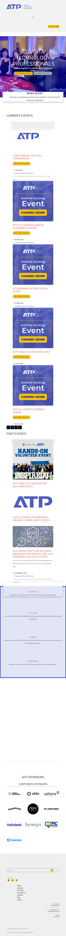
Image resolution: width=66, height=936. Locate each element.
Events (19, 885)
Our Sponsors (21, 893)
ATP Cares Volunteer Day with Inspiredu (30, 485)
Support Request (29, 932)
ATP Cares (33, 614)
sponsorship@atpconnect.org (53, 911)
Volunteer (33, 594)
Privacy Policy (9, 932)
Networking (33, 660)
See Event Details (21, 163)
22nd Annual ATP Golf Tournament (28, 157)
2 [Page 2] (12, 427)
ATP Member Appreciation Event (30, 290)
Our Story (20, 888)
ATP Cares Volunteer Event (31, 351)
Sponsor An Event (42, 73)
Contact (19, 900)
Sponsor (33, 637)
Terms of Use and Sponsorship (19, 932)
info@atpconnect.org (55, 905)
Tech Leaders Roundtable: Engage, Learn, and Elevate (31, 519)
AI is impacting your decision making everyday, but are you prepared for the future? (33, 553)
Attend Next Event (23, 73)
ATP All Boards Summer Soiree (29, 411)
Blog (18, 897)
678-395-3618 (56, 916)
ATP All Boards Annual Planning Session (28, 226)
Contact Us (52, 26)
